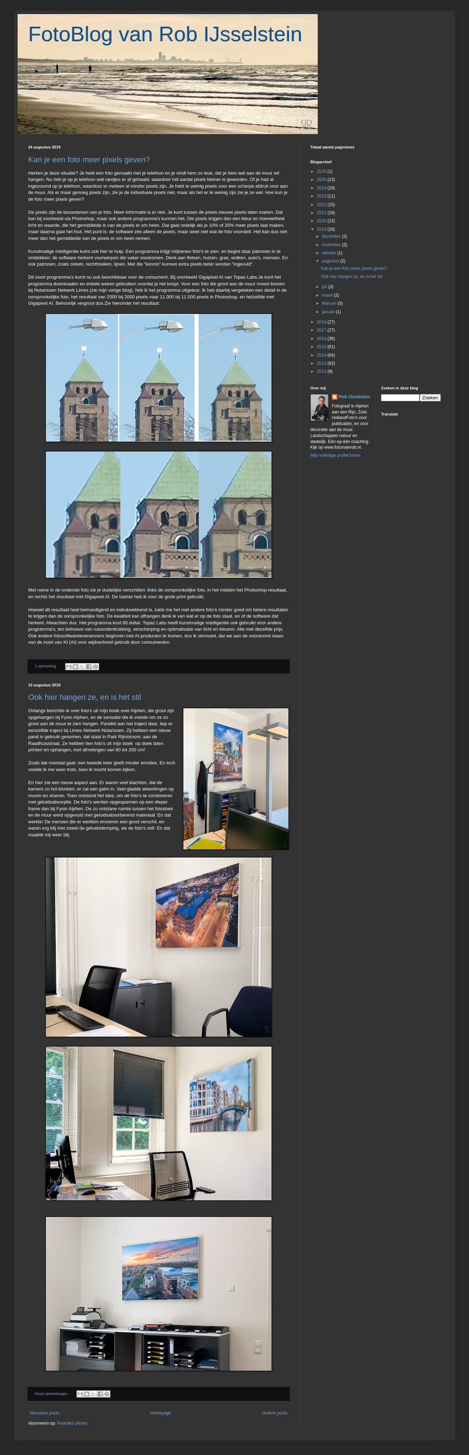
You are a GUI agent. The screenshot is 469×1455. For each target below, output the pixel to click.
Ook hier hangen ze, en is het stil (84, 697)
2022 (322, 204)
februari (329, 303)
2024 (322, 188)
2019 (322, 229)
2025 (322, 179)
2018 (322, 322)
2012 (322, 371)
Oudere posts (274, 1413)
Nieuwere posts (44, 1413)
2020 (322, 220)
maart (328, 295)
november (332, 244)
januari (329, 311)
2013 (322, 363)
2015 (322, 346)
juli (325, 286)
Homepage (160, 1413)
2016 (322, 338)
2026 (322, 171)
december (332, 236)
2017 (322, 330)
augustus (331, 261)
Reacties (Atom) (72, 1423)
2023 (322, 196)
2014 (322, 355)
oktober (329, 252)
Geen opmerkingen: (52, 1394)
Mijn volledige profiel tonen (335, 455)
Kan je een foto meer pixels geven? (89, 159)
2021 (322, 212)
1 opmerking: (46, 666)
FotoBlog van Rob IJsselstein (165, 34)
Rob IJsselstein (354, 396)
